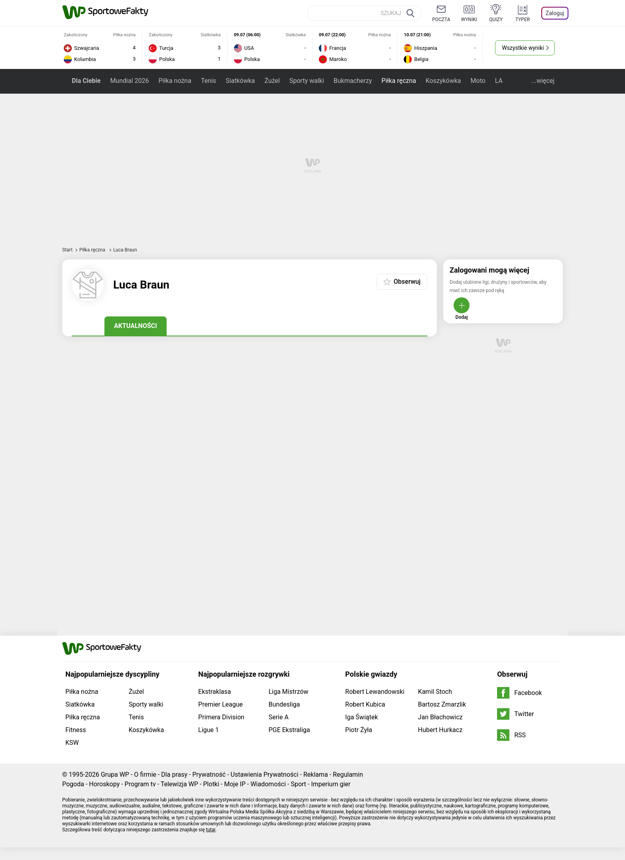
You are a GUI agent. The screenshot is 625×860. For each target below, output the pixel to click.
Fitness (75, 730)
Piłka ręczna (398, 80)
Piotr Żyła (358, 730)
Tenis (208, 80)
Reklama (315, 774)
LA (499, 80)
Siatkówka (240, 80)
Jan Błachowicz (440, 717)
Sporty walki (306, 80)
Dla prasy (174, 774)
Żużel (272, 80)
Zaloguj (555, 13)
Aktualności (135, 326)
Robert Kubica (365, 704)
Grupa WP (115, 774)
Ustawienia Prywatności (265, 774)
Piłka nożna (174, 80)
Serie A (279, 717)
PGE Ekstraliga (289, 730)
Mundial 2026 (129, 80)
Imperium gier (330, 784)
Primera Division (221, 717)
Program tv (140, 784)
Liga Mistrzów (289, 691)
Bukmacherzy (353, 80)
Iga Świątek (361, 717)
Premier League (220, 704)
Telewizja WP (179, 784)
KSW (72, 742)
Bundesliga (284, 704)
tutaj (211, 830)
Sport (298, 784)
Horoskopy (104, 784)
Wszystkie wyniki (523, 48)
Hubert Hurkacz (440, 730)
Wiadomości (268, 784)
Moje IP (235, 784)
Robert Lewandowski (375, 691)
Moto (478, 80)
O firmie (145, 774)
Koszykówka (443, 80)
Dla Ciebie (86, 80)
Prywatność (209, 774)
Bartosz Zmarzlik (442, 704)
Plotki (211, 784)
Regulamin (348, 774)
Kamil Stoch (435, 691)
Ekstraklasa (214, 691)
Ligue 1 (208, 730)
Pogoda (73, 784)
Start (67, 250)
